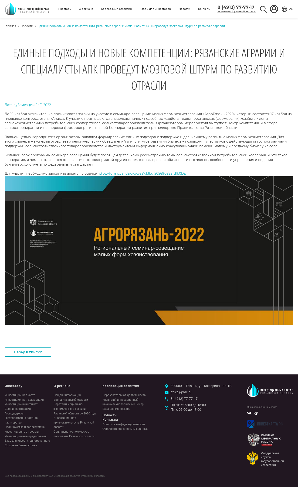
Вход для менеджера (116, 408)
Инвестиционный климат (21, 404)
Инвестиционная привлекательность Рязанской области (74, 422)
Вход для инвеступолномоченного (27, 440)
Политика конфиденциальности (123, 424)
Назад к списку (28, 352)
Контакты (204, 8)
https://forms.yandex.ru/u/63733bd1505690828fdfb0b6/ (142, 173)
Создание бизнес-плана (21, 445)
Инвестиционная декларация (24, 399)
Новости (184, 8)
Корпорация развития (116, 8)
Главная (10, 26)
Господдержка (14, 413)
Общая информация (67, 395)
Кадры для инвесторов (155, 8)
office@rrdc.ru (181, 392)
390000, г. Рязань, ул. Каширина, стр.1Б (201, 386)
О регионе (86, 8)
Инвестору (64, 8)
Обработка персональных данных (125, 428)
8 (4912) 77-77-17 (235, 7)
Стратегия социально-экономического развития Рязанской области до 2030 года (75, 409)
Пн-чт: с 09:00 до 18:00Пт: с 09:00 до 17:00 (188, 407)
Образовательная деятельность (124, 395)
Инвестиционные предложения (26, 436)
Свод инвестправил (18, 408)
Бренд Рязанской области (71, 399)
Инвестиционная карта (20, 395)
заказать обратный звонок (236, 11)
